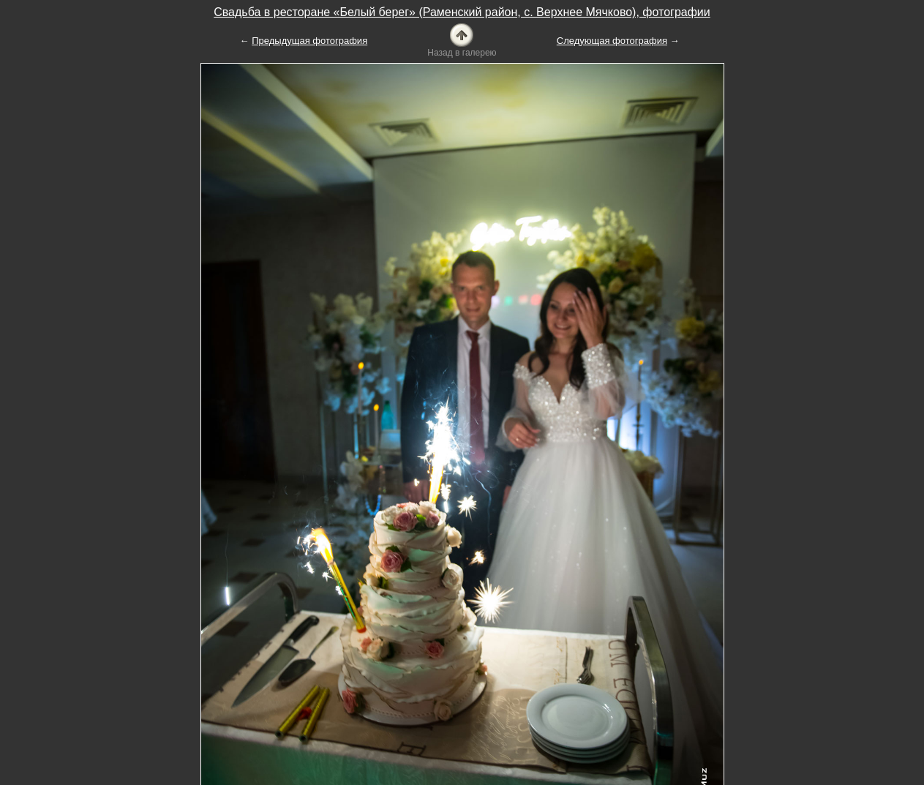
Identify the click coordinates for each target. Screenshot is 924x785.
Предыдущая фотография (309, 40)
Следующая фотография (612, 40)
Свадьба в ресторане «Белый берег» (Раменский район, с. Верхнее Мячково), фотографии (462, 12)
